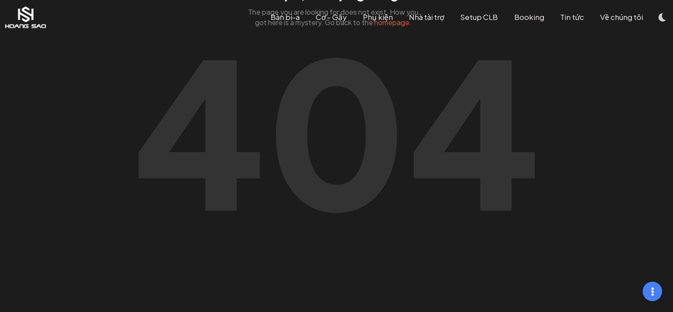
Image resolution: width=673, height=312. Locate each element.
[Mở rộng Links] (652, 291)
